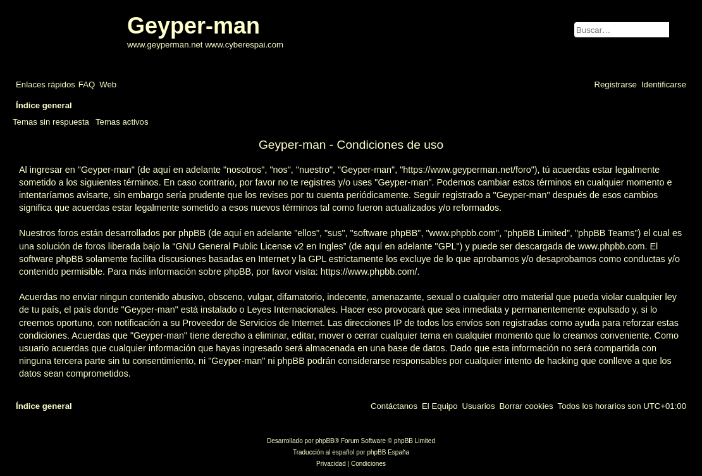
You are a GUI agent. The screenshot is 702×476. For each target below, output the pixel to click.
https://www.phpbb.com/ (369, 271)
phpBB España (388, 452)
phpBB (325, 440)
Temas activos (122, 122)
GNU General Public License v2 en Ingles (259, 246)
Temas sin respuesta (51, 122)
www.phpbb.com (611, 246)
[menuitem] (86, 84)
